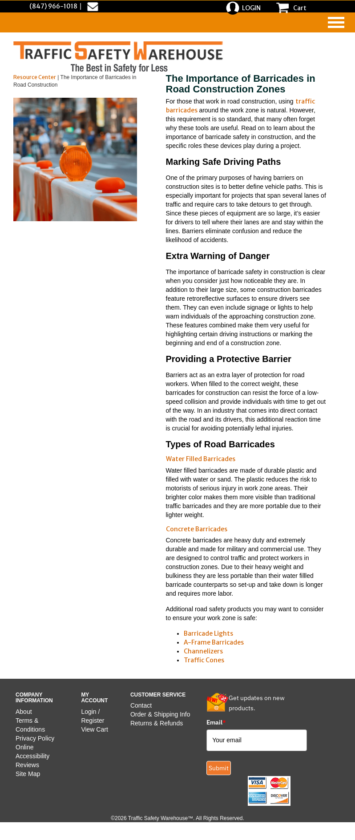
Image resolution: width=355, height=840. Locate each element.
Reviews (27, 764)
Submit (219, 768)
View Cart (94, 729)
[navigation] (336, 22)
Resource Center (34, 77)
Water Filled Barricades (200, 459)
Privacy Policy (35, 738)
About (24, 711)
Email (216, 722)
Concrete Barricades (196, 529)
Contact (141, 705)
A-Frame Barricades (214, 642)
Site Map (28, 773)
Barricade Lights (208, 633)
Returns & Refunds (156, 723)
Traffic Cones (204, 660)
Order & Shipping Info (160, 714)
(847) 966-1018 (53, 6)
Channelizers (203, 651)
